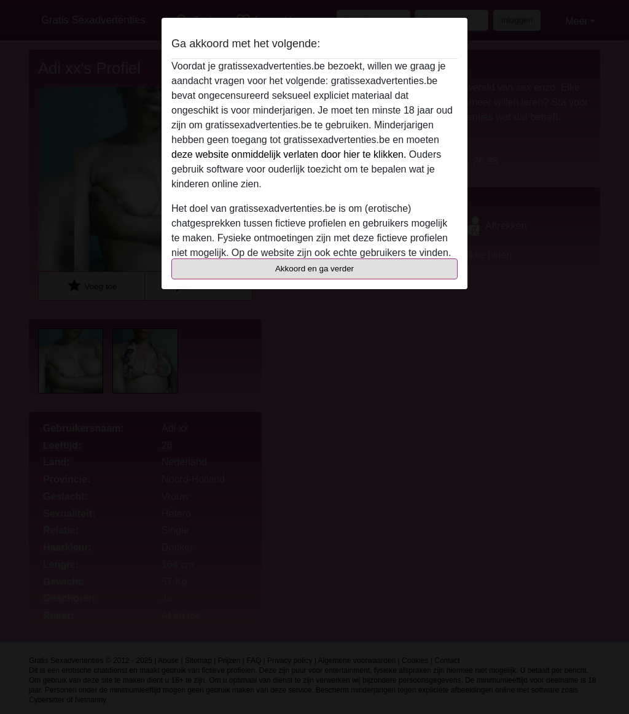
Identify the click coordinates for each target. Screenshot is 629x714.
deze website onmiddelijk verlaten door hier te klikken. (288, 154)
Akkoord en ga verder (314, 268)
